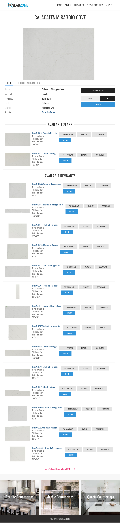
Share (90, 98)
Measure (84, 134)
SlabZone (67, 518)
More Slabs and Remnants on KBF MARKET (60, 469)
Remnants (79, 5)
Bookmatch (99, 134)
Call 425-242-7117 (98, 90)
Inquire (65, 140)
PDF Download (68, 134)
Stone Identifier (95, 5)
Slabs (68, 5)
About (109, 5)
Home (59, 5)
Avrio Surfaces (48, 112)
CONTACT (98, 104)
